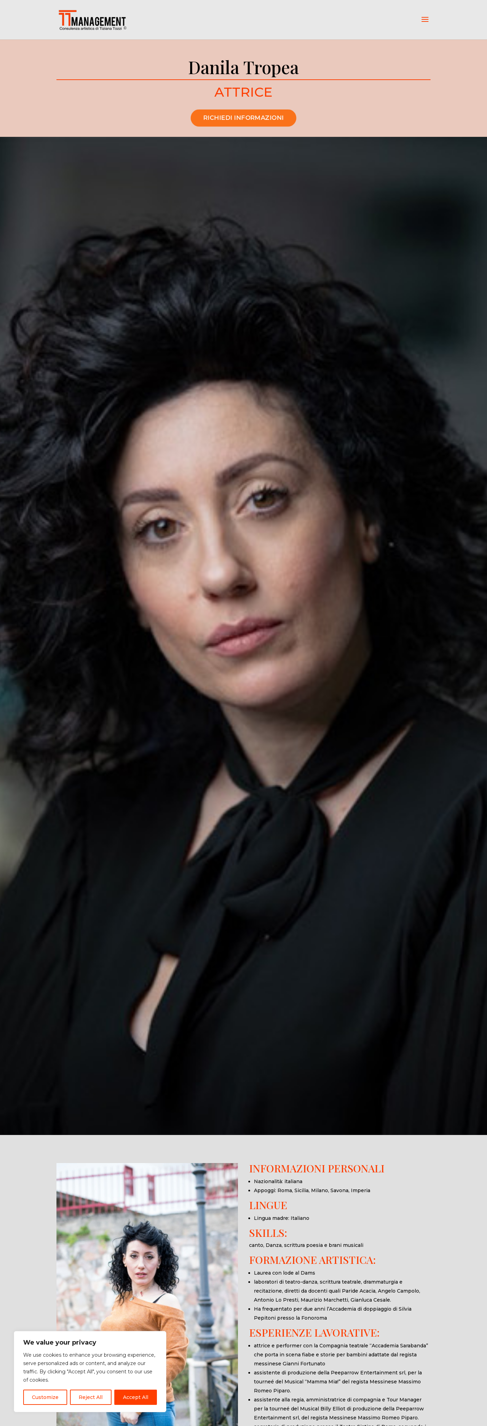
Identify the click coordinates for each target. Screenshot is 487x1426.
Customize (45, 1397)
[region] (90, 1371)
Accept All (135, 1397)
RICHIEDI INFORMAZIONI (243, 134)
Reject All (91, 1397)
